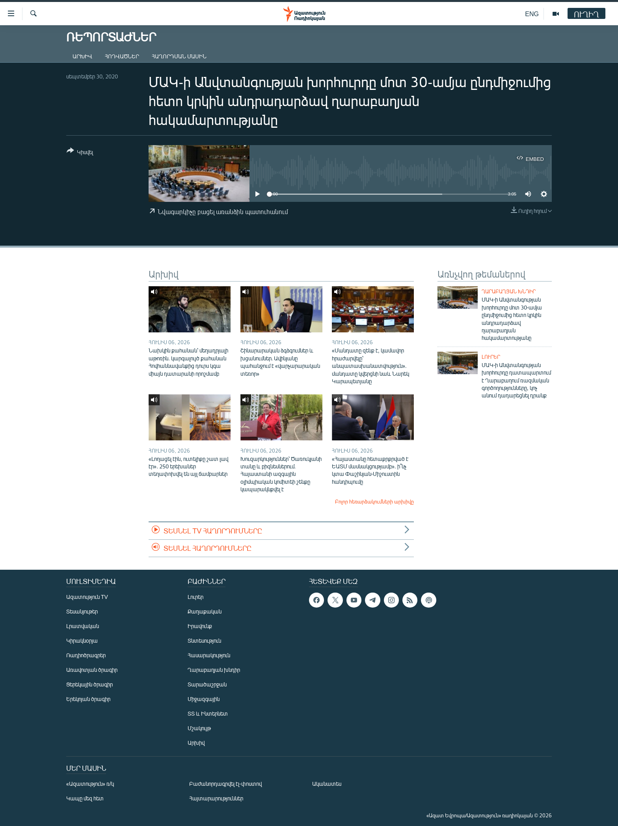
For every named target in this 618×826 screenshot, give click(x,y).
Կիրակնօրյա (82, 640)
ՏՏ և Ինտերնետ (208, 713)
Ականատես (326, 783)
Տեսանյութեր (82, 611)
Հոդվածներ (122, 56)
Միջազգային (204, 698)
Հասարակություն (209, 655)
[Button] (80, 152)
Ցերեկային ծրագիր (89, 684)
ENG (532, 13)
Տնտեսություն (204, 640)
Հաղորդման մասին (179, 56)
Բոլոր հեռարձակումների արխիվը (374, 501)
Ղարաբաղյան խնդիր (509, 291)
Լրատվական (82, 626)
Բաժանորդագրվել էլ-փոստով (225, 783)
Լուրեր (491, 357)
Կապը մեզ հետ (85, 798)
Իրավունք (200, 626)
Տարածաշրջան (207, 684)
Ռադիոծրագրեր (86, 655)
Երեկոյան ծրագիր (88, 698)
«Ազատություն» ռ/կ (90, 783)
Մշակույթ (199, 728)
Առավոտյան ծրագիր (91, 669)
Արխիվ (82, 56)
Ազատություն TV (87, 596)
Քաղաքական (205, 611)
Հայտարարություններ (216, 798)
